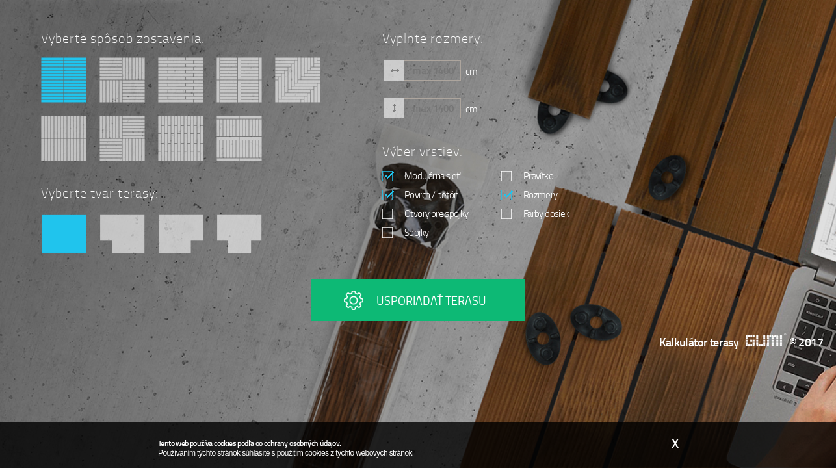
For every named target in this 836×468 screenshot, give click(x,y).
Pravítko (527, 175)
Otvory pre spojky (425, 213)
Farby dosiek (535, 213)
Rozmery (529, 194)
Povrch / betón (420, 194)
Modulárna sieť (421, 175)
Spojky (405, 232)
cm (471, 70)
